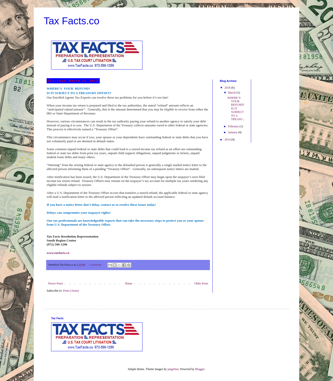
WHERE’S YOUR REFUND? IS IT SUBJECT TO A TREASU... (236, 108)
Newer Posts (55, 283)
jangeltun (173, 369)
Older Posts (201, 283)
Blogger (199, 369)
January (233, 132)
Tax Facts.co (72, 20)
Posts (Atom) (71, 290)
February (233, 126)
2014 (228, 139)
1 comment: (95, 264)
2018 (228, 87)
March (232, 92)
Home (128, 283)
